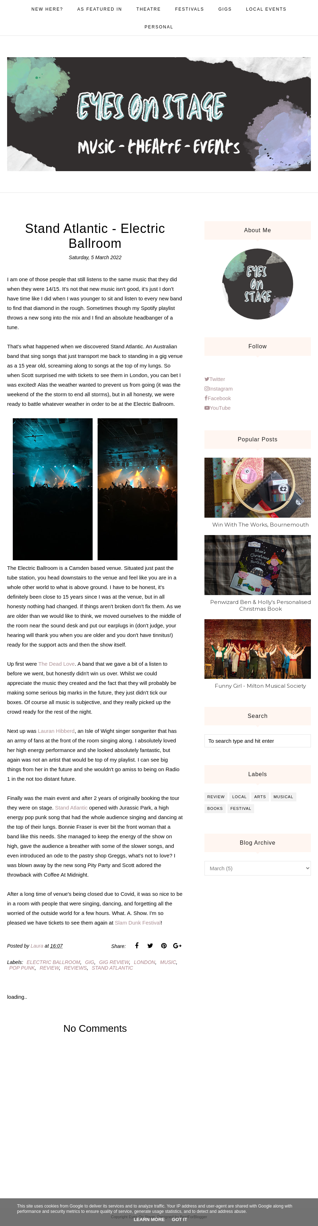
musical (284, 797)
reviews (75, 968)
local (239, 797)
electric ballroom (53, 962)
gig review (114, 962)
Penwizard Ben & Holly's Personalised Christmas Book (260, 605)
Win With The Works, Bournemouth (260, 524)
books (215, 808)
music (168, 962)
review (49, 968)
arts (260, 797)
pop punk (22, 968)
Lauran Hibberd (56, 731)
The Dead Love (56, 664)
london (144, 962)
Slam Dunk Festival (138, 923)
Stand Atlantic (71, 808)
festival (240, 808)
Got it (179, 1219)
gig (89, 962)
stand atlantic (112, 968)
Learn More (149, 1219)
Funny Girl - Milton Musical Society (260, 685)
